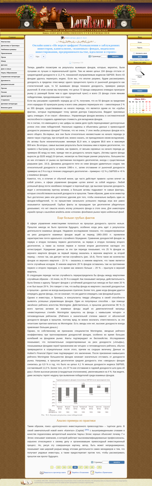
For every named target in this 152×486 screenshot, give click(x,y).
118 (86, 467)
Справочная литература (10, 77)
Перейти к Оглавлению (80, 472)
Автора (133, 81)
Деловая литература (9, 104)
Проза (3, 57)
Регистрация (134, 60)
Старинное (5, 100)
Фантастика (5, 42)
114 (64, 467)
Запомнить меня (140, 53)
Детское (4, 65)
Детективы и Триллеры (10, 46)
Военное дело (6, 108)
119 (92, 467)
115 (69, 467)
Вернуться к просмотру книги (55, 472)
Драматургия (6, 96)
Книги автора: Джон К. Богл (76, 38)
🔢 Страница (94, 56)
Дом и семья (6, 69)
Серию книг (135, 84)
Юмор (3, 61)
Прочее (4, 88)
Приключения (6, 53)
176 (99, 467)
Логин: (140, 44)
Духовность (5, 80)
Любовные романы (8, 49)
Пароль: (140, 49)
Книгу (133, 79)
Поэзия (4, 92)
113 (58, 467)
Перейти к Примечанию (103, 472)
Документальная (7, 84)
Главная (12, 37)
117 (80, 467)
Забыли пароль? (144, 60)
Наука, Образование (9, 73)
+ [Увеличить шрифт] (43, 56)
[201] (87, 430)
